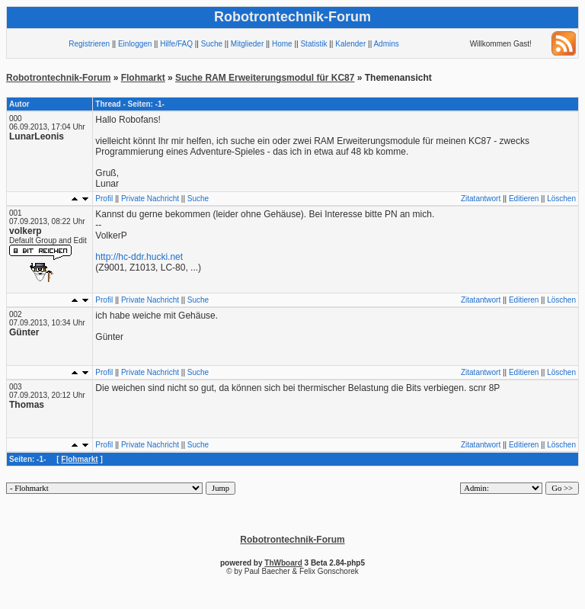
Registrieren (89, 44)
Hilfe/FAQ (176, 44)
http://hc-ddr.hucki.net (139, 257)
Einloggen (135, 44)
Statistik (313, 44)
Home (282, 44)
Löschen (561, 198)
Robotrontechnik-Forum (58, 77)
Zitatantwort (480, 198)
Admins (385, 44)
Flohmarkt (143, 77)
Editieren (524, 198)
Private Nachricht (150, 198)
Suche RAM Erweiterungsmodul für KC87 (264, 77)
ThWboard (283, 563)
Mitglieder (247, 44)
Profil (104, 198)
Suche (211, 44)
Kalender (350, 44)
